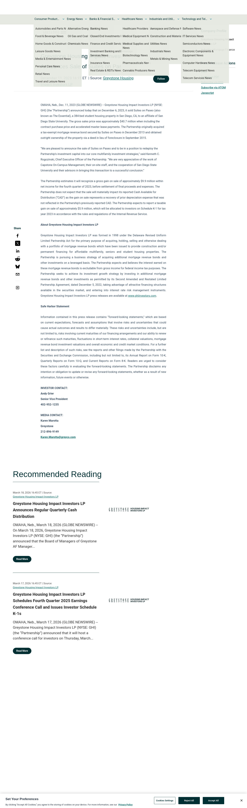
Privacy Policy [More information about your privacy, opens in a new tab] (125, 806)
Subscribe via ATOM (213, 87)
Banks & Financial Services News (102, 19)
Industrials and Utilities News (162, 19)
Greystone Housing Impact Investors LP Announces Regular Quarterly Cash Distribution (49, 510)
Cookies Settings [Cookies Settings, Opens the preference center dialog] (164, 802)
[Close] (241, 802)
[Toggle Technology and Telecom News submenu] (211, 19)
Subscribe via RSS (212, 82)
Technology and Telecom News (195, 19)
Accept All (213, 802)
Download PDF (210, 77)
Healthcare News (132, 19)
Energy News (75, 19)
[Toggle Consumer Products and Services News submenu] (63, 19)
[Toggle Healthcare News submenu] (146, 19)
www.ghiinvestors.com (142, 295)
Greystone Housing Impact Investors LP (35, 496)
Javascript (207, 93)
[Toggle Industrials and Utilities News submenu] (178, 19)
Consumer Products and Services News (47, 19)
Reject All (189, 802)
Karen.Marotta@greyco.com (58, 437)
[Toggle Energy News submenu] (86, 19)
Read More (22, 559)
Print (204, 71)
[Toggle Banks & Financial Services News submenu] (118, 19)
